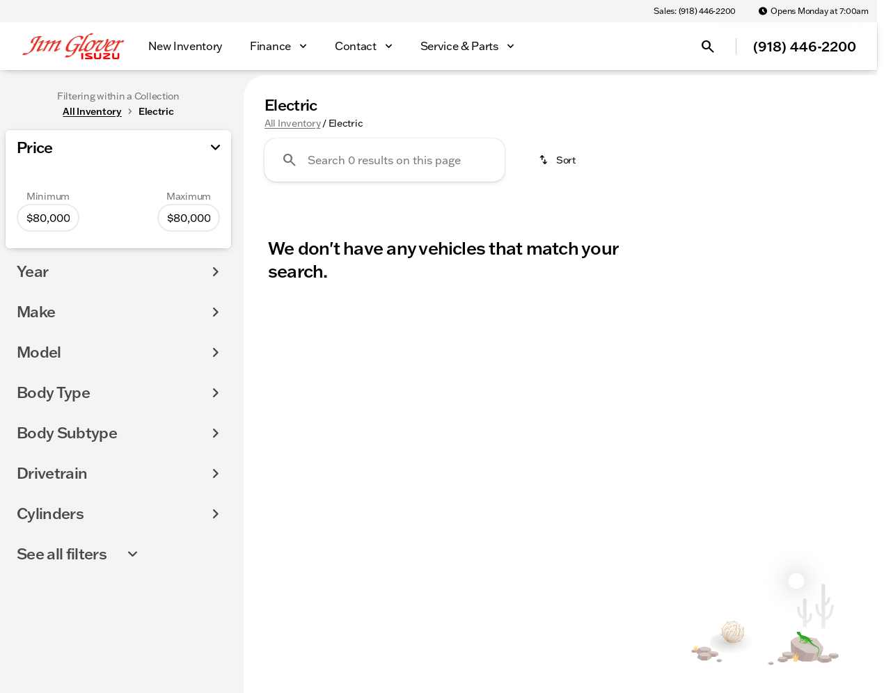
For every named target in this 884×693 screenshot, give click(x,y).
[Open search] (708, 46)
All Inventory (292, 123)
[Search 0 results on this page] (384, 160)
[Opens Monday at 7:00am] (813, 11)
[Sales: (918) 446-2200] (695, 11)
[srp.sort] (558, 160)
